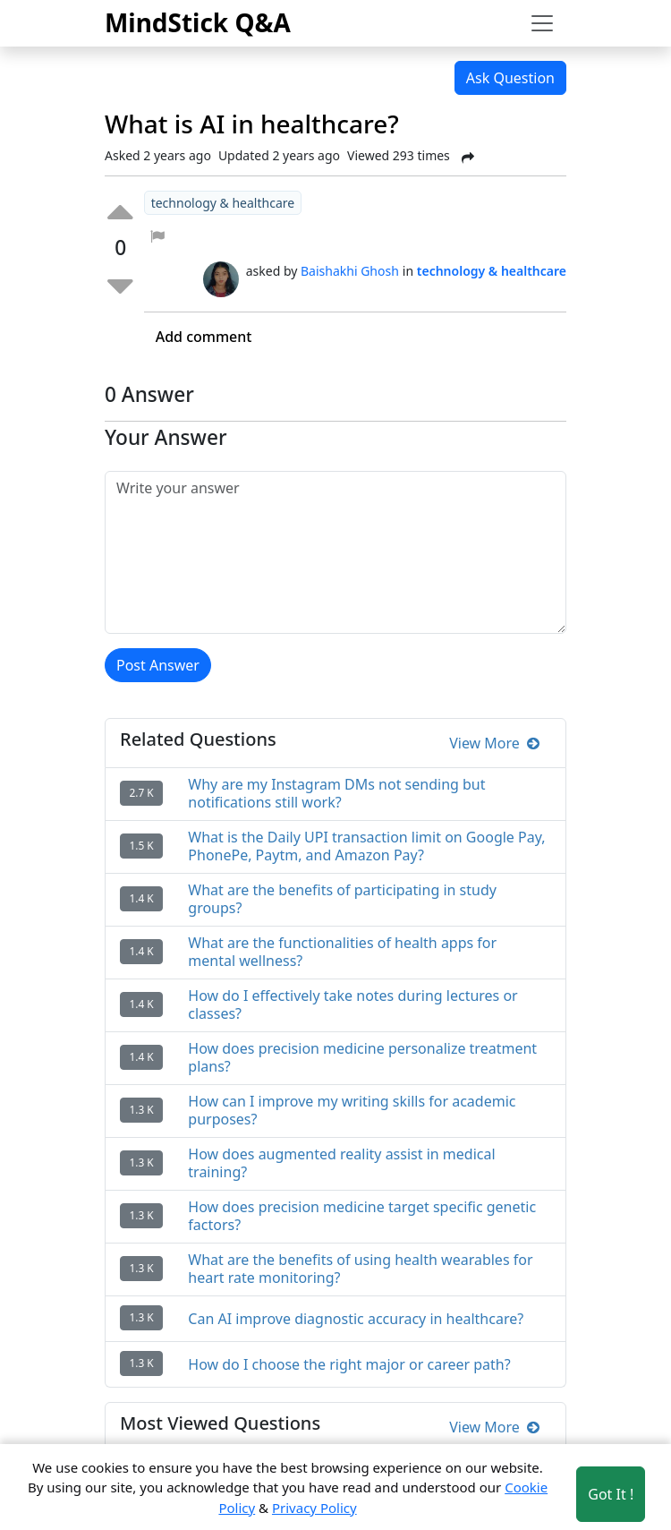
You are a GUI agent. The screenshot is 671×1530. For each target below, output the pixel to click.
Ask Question (510, 78)
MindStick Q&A (198, 22)
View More (494, 743)
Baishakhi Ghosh (350, 270)
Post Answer (158, 665)
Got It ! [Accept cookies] (610, 1494)
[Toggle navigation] (542, 23)
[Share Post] (468, 157)
